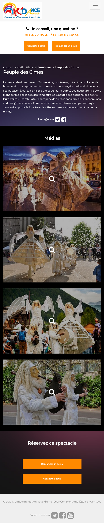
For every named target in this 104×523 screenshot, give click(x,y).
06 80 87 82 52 (66, 35)
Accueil (8, 67)
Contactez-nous (36, 45)
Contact (95, 501)
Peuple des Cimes (67, 67)
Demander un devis (66, 45)
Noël (20, 67)
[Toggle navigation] (95, 6)
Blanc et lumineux (39, 67)
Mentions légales (77, 501)
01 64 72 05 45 (37, 35)
